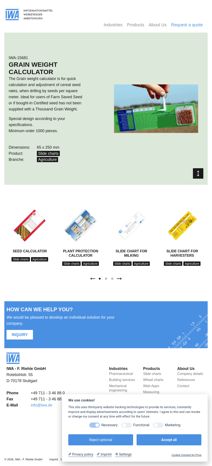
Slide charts (48, 153)
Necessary (109, 425)
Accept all (169, 440)
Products (135, 24)
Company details (190, 374)
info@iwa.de (41, 405)
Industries (113, 24)
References (186, 380)
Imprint (53, 459)
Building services (122, 380)
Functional (141, 425)
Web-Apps (151, 386)
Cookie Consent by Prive (186, 455)
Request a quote (187, 24)
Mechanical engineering (118, 388)
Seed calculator (30, 251)
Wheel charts (153, 380)
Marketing (172, 425)
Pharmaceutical (121, 374)
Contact (183, 386)
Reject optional (100, 440)
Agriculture (47, 159)
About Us (157, 24)
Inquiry (20, 335)
